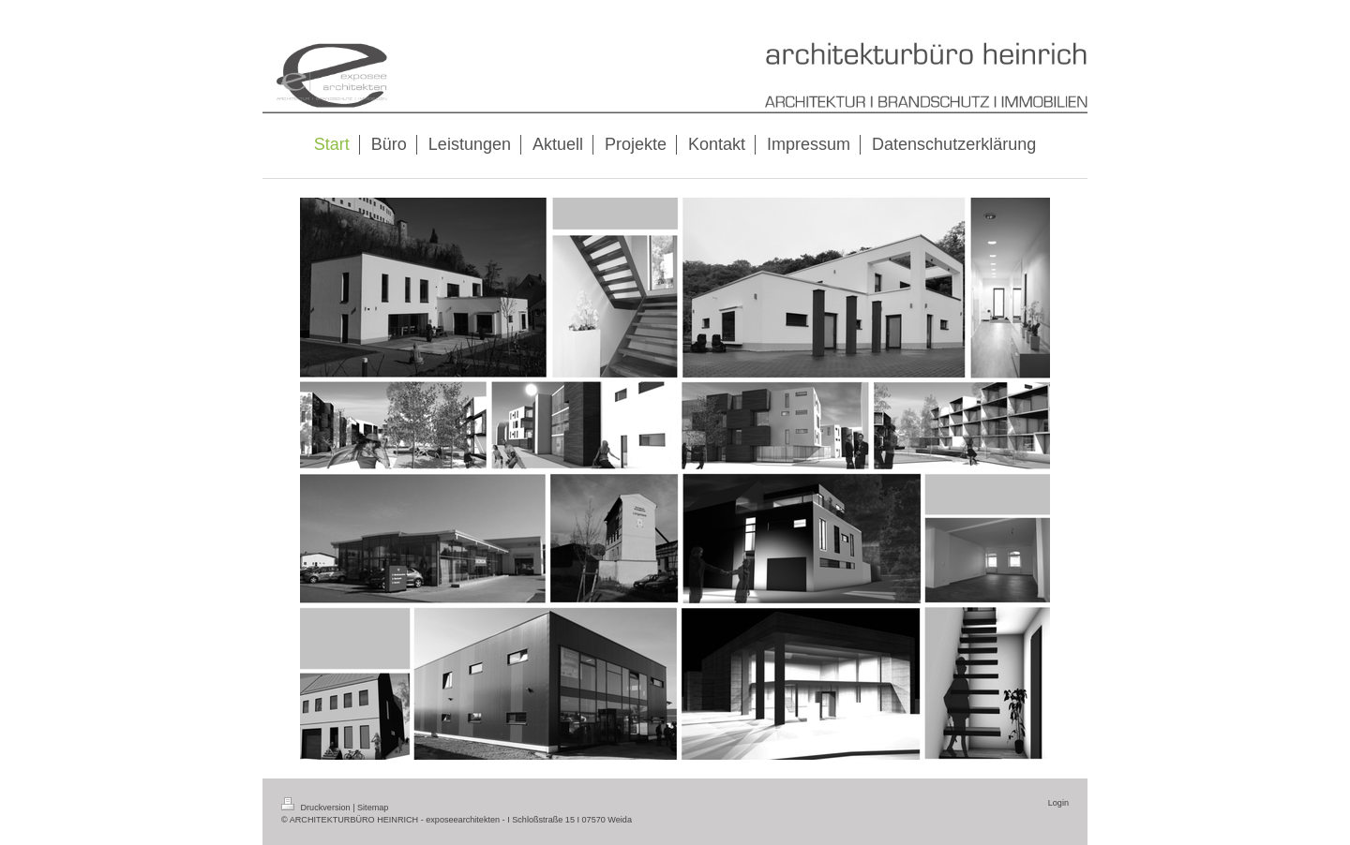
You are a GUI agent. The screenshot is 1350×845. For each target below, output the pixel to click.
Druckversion (316, 807)
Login (1058, 803)
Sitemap (372, 807)
